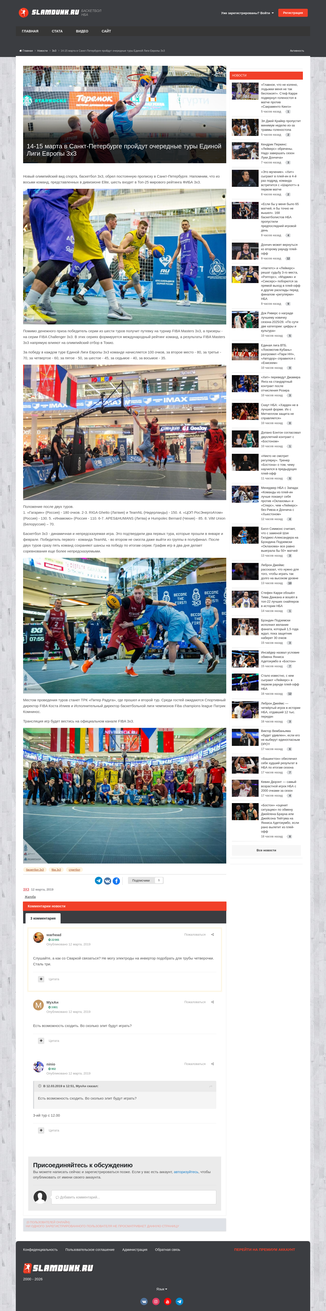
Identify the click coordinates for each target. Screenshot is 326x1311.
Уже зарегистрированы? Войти (247, 13)
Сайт (106, 31)
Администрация (134, 1250)
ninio (50, 1064)
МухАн (52, 1002)
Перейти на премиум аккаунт (264, 1249)
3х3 (26, 889)
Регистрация (293, 13)
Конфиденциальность (40, 1250)
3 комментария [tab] (43, 918)
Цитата (54, 979)
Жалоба (30, 897)
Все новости (266, 850)
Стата (57, 31)
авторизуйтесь (186, 1172)
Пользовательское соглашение (90, 1250)
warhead (53, 935)
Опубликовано (68, 944)
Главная (30, 31)
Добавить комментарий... (78, 1197)
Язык (161, 1289)
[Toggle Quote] (40, 1086)
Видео (82, 31)
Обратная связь (167, 1250)
